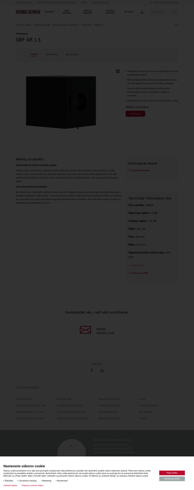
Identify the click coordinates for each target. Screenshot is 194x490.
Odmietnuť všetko (172, 479)
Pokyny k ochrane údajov (33, 485)
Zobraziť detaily (10, 485)
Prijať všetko (171, 473)
